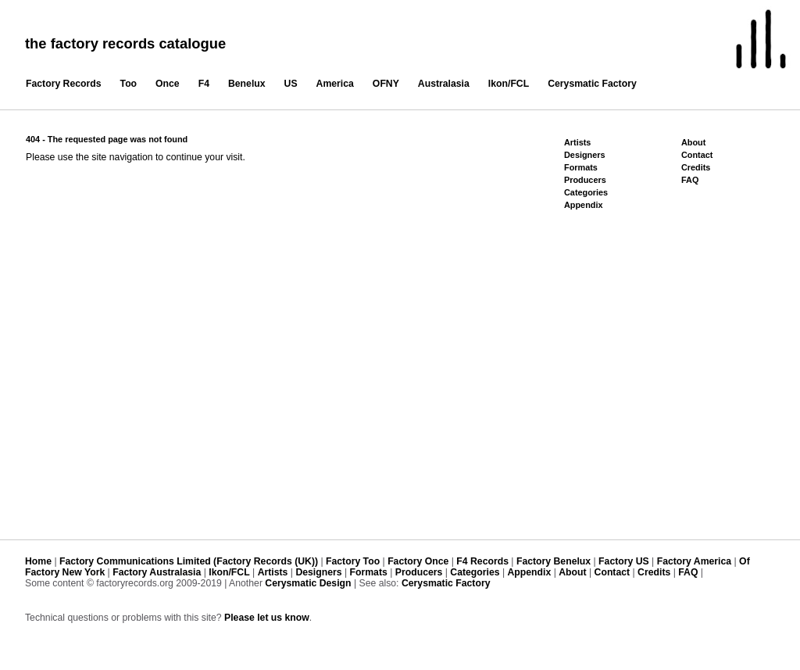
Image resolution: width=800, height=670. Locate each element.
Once (167, 83)
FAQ (689, 180)
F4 (203, 83)
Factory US (623, 561)
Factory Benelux (553, 561)
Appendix (583, 205)
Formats (581, 167)
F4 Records (482, 561)
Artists (577, 142)
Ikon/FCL (508, 83)
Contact (696, 154)
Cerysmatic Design (308, 583)
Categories (586, 192)
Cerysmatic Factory (592, 83)
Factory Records (64, 83)
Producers (585, 180)
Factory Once (418, 561)
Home (38, 561)
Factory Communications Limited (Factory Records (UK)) (188, 561)
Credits (695, 167)
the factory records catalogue (125, 43)
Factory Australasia (156, 572)
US (291, 83)
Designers (584, 154)
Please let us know (266, 617)
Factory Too (353, 561)
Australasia (444, 83)
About (693, 142)
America (335, 83)
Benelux (247, 83)
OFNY (386, 83)
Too (129, 83)
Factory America (694, 561)
